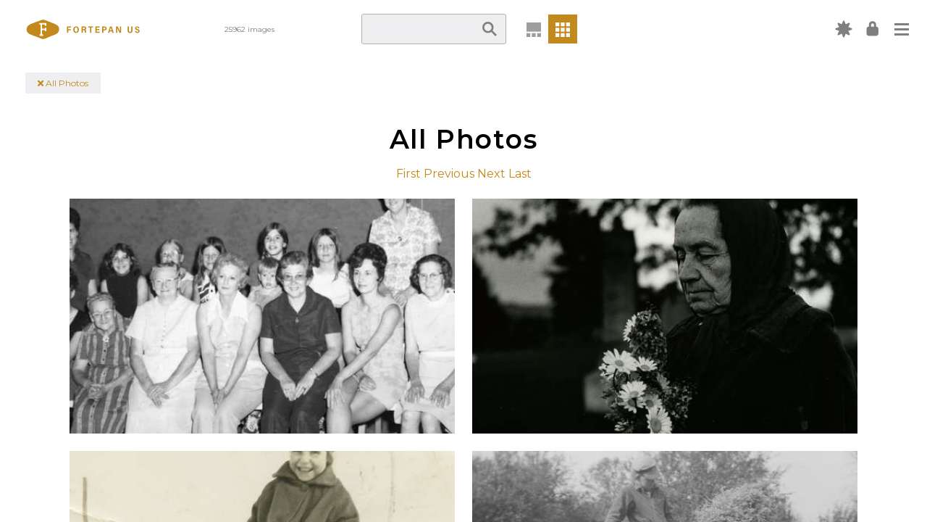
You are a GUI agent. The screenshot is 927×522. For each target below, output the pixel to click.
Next (491, 174)
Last (520, 174)
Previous (449, 174)
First (408, 174)
